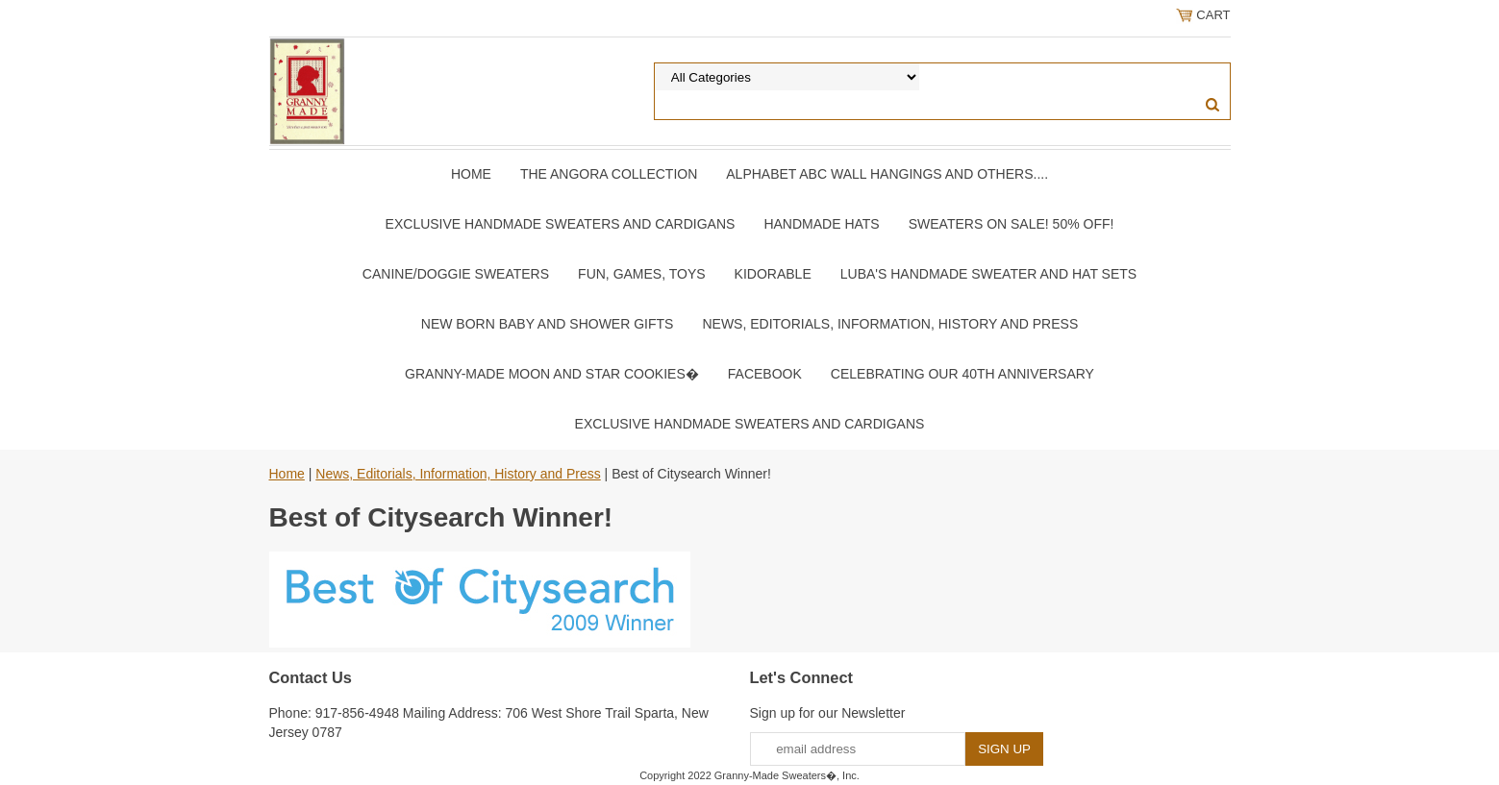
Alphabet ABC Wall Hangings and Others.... (887, 174)
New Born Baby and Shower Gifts (547, 323)
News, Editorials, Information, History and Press (890, 323)
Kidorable (773, 274)
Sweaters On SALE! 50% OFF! (1011, 224)
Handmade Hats (821, 224)
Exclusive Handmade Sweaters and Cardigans (561, 224)
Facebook (765, 373)
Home (471, 174)
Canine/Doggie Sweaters (455, 274)
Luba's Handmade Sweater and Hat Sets (988, 274)
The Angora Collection (608, 174)
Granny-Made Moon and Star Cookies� (552, 373)
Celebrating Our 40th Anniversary (962, 373)
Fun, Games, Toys (642, 274)
